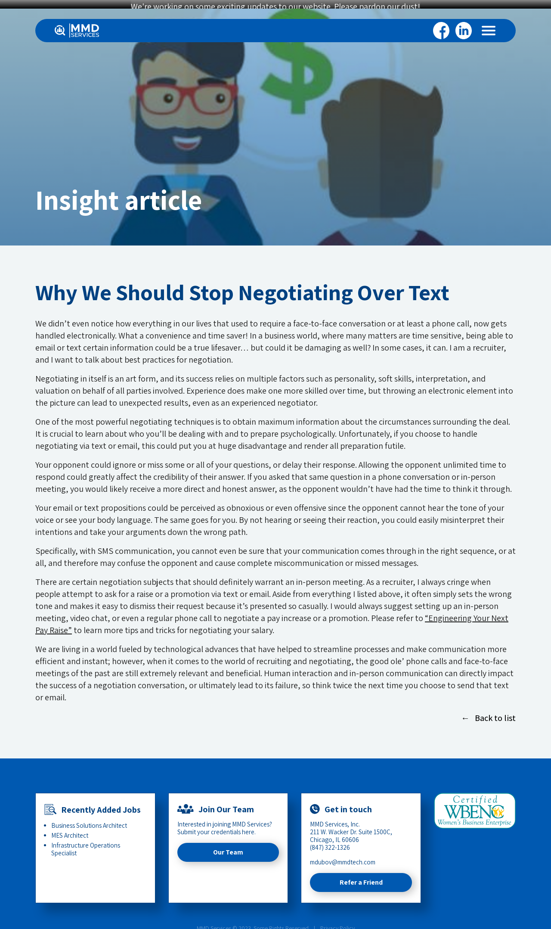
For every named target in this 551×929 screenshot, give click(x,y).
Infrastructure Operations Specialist (85, 843)
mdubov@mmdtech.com (342, 856)
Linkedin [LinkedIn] (463, 30)
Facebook (441, 30)
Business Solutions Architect (89, 819)
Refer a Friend (361, 876)
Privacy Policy (337, 922)
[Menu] (488, 30)
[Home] (77, 30)
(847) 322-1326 (330, 841)
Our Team (228, 846)
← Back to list (488, 712)
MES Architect (69, 829)
